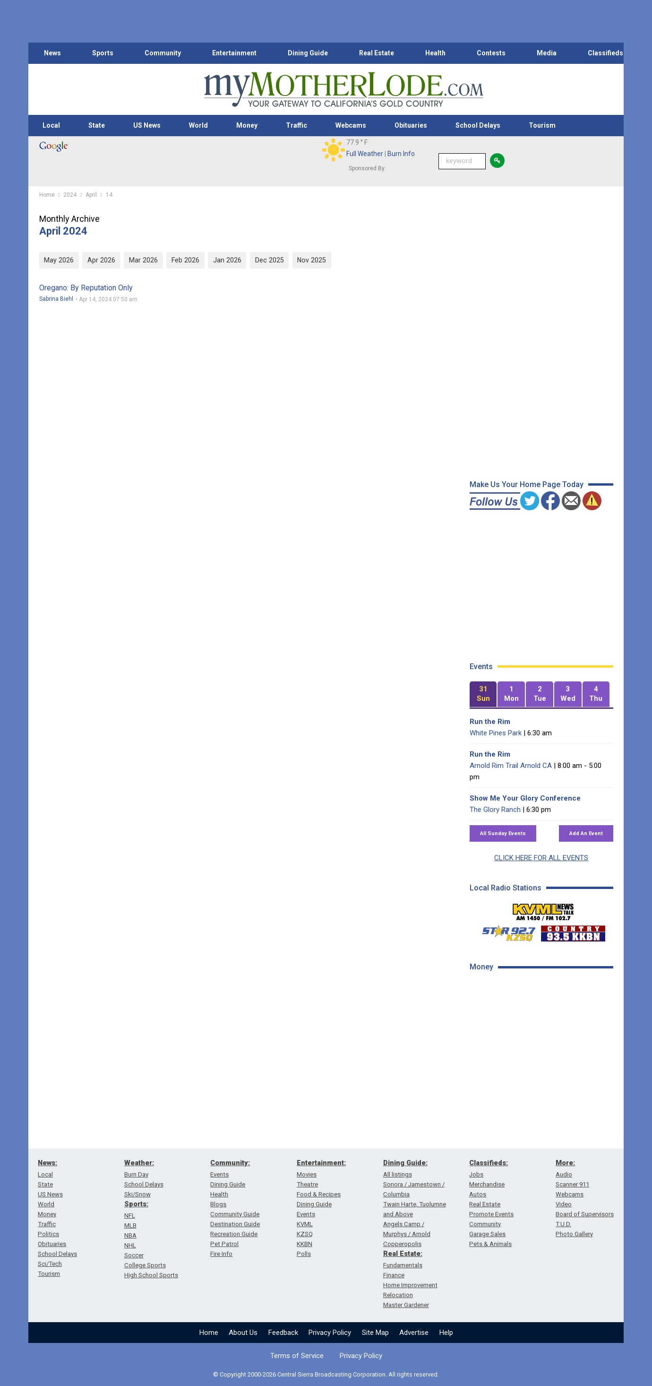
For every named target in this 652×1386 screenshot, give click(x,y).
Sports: (136, 1204)
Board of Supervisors (585, 1214)
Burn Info (401, 153)
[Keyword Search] (462, 161)
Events (219, 1174)
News (52, 53)
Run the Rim (490, 721)
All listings (397, 1174)
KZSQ (305, 1234)
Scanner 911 (572, 1184)
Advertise (414, 1332)
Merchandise (487, 1184)
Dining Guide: (405, 1163)
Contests (491, 53)
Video (564, 1204)
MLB (130, 1225)
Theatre (307, 1184)
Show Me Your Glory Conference (525, 798)
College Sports (145, 1265)
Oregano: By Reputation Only (86, 287)
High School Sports (151, 1275)
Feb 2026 (185, 260)
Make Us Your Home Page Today (526, 484)
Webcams (350, 125)
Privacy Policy (330, 1332)
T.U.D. (563, 1224)
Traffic (296, 125)
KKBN (304, 1243)
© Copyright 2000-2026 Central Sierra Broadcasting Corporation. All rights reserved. (326, 1374)
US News (147, 125)
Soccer (134, 1255)
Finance (393, 1275)
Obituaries (411, 125)
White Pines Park (496, 733)
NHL (130, 1245)
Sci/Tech (50, 1263)
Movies (307, 1174)
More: (565, 1163)
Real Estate (376, 53)
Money (246, 125)
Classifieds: (488, 1163)
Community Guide (234, 1214)
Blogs (218, 1204)
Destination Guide (235, 1224)
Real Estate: (402, 1253)
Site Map (375, 1332)
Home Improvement (410, 1285)
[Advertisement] (540, 1130)
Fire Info (221, 1253)
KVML (305, 1224)
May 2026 (59, 260)
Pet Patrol (224, 1243)
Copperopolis (402, 1243)
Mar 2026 (143, 260)
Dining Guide (308, 53)
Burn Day (136, 1174)
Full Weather (364, 153)
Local (51, 125)
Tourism (542, 125)
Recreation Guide (233, 1234)
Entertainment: (321, 1163)
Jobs (476, 1174)
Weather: (139, 1163)
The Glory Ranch (495, 809)
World (198, 125)
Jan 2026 (227, 260)
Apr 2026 (101, 260)
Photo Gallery (574, 1234)
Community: (230, 1163)
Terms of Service (297, 1355)
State (96, 125)
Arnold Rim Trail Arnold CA (511, 765)
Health (435, 53)
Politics (48, 1234)
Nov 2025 (311, 260)
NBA (130, 1235)
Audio (564, 1174)
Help (446, 1332)
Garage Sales (487, 1234)
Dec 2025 (269, 260)
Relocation (398, 1295)
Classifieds (605, 53)
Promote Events (491, 1214)
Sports (102, 53)
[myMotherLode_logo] (343, 89)
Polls (304, 1253)
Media (547, 53)
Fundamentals (402, 1265)
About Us (243, 1332)
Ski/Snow (137, 1194)
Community (163, 53)
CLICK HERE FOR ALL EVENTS (541, 858)
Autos (477, 1194)
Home (208, 1332)
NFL (129, 1215)
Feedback (283, 1332)
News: (47, 1163)
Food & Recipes (319, 1194)
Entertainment (234, 53)
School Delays (477, 125)
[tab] (483, 694)
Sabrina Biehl (56, 299)
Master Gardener (406, 1304)
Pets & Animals (490, 1243)
